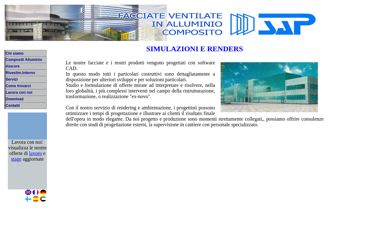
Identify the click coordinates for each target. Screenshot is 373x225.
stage (16, 162)
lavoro (35, 156)
